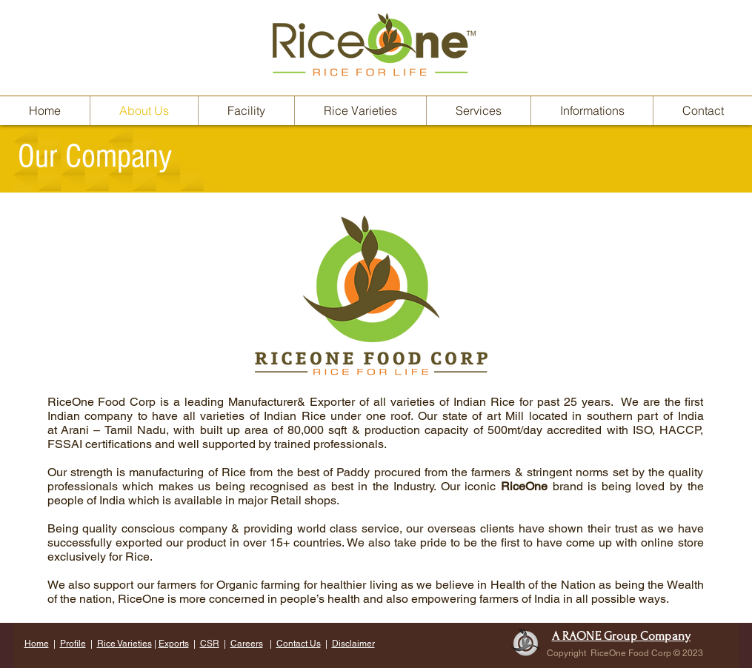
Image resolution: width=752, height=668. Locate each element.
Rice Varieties (124, 643)
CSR (209, 643)
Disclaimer (353, 643)
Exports (174, 643)
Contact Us (298, 643)
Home (36, 643)
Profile (73, 643)
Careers (246, 643)
